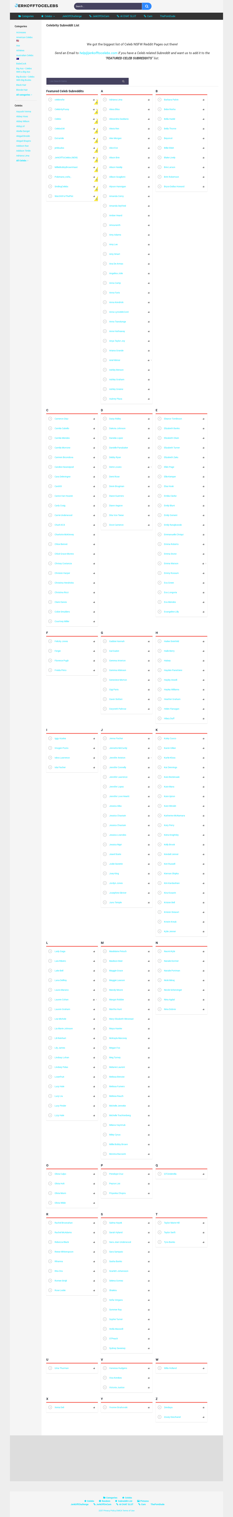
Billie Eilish (165, 148)
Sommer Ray (112, 1310)
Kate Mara (165, 787)
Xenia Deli (56, 1407)
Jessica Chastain (114, 816)
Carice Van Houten (60, 496)
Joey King (110, 874)
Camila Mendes (59, 438)
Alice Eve (110, 148)
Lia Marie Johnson (60, 1029)
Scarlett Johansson (115, 1271)
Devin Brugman (113, 486)
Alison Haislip (112, 167)
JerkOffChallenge (72, 16)
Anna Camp (111, 283)
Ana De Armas (112, 264)
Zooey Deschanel (169, 1417)
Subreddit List (125, 1501)
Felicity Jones (58, 641)
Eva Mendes (166, 602)
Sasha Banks (112, 1261)
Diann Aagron (112, 506)
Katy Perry (165, 825)
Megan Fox (111, 1048)
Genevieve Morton (114, 680)
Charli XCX (56, 525)
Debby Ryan (111, 457)
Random (106, 1501)
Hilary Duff (165, 718)
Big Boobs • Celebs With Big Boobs (25, 78)
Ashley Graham (113, 379)
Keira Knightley (168, 835)
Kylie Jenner (166, 931)
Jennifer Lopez (113, 787)
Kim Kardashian (168, 883)
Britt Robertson (168, 177)
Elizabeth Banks (168, 428)
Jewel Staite (111, 854)
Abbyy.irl (20, 126)
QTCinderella (166, 1174)
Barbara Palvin (168, 100)
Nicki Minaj (166, 980)
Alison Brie (110, 158)
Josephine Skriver (114, 893)
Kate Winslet (166, 806)
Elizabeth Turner (168, 448)
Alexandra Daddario (115, 119)
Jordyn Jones (112, 883)
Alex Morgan (112, 138)
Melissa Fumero (113, 1086)
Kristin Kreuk (166, 922)
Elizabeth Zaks (167, 457)
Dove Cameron (113, 525)
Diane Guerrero (113, 496)
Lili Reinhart (57, 1038)
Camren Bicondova (60, 457)
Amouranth (111, 225)
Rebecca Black (58, 1242)
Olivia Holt (56, 1184)
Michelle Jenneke (114, 1106)
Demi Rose (110, 477)
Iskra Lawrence (59, 758)
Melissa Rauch (112, 1096)
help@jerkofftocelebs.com (98, 53)
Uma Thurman (58, 1368)
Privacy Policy (110, 1510)
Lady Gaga (56, 951)
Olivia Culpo (57, 1174)
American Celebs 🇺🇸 (24, 39)
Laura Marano (58, 990)
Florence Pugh (58, 661)
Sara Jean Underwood (116, 1242)
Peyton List (111, 1184)
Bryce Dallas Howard (170, 187)
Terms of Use (128, 1510)
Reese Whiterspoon (60, 1252)
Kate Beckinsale (168, 777)
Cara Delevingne (59, 477)
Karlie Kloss (166, 758)
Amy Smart (111, 254)
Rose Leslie (57, 1290)
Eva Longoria (167, 592)
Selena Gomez (112, 1281)
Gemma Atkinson (114, 670)
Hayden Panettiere (169, 670)
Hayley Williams (168, 690)
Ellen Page (165, 467)
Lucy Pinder (57, 1106)
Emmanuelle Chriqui (170, 535)
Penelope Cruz (112, 1174)
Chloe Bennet (58, 544)
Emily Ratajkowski (169, 525)
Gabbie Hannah (113, 641)
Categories (28, 16)
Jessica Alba (112, 806)
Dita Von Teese (113, 515)
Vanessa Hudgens (114, 1368)
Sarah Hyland (112, 1232)
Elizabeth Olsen (168, 438)
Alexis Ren (110, 129)
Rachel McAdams (60, 1232)
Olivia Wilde (57, 1203)
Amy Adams (111, 235)
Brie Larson (166, 167)
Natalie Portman (168, 971)
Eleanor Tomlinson (169, 419)
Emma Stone (166, 554)
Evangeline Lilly (168, 612)
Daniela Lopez (112, 438)
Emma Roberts (168, 544)
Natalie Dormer (168, 961)
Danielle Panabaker (115, 448)
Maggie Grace (112, 971)
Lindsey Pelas (58, 1067)
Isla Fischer (57, 767)
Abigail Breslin (23, 136)
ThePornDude (167, 16)
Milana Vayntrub (113, 1125)
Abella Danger (23, 131)
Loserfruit (56, 1077)
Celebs (48, 16)
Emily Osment (167, 515)
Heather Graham (168, 699)
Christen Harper (59, 573)
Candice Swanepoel (61, 467)
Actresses (21, 32)
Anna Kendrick (112, 302)
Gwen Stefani (112, 699)
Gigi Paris (110, 690)
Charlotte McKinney (61, 535)
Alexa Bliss (111, 109)
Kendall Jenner (168, 854)
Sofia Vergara (112, 1300)
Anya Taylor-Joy (113, 341)
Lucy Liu (55, 1096)
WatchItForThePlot (60, 196)
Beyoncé (164, 138)
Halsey (164, 661)
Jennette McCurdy (114, 748)
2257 (101, 1510)
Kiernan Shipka (168, 874)
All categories (24, 94)
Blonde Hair (22, 90)
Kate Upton (166, 796)
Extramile (56, 138)
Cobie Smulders (59, 612)
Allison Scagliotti (113, 177)
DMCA (119, 1510)
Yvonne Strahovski (114, 1407)
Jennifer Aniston (113, 758)
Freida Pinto (57, 670)
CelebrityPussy (58, 109)
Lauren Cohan (58, 1000)
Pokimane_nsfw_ (59, 177)
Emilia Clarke (166, 496)
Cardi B (55, 486)
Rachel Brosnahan (60, 1223)
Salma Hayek (112, 1223)
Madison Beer (112, 961)
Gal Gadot (110, 651)
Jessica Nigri (112, 845)
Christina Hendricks (61, 583)
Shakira (109, 1290)
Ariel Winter (111, 360)
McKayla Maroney (114, 1038)
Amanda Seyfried (114, 206)
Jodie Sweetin (112, 864)
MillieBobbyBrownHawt (63, 167)
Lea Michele (57, 1019)
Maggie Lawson (113, 980)
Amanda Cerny (113, 196)
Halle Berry (166, 651)
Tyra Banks (166, 1242)
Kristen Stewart (168, 912)
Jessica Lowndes (114, 835)
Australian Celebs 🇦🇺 (24, 57)
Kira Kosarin (166, 893)
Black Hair (21, 85)
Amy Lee (110, 244)
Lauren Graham (59, 1009)
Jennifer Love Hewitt (115, 796)
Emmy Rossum (168, 573)
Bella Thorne (166, 129)
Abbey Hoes (22, 116)
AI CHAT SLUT (128, 16)
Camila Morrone (59, 448)
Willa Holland (167, 1368)
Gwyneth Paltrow (114, 709)
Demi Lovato (112, 467)
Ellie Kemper (166, 477)
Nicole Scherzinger (169, 990)
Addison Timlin (23, 150)
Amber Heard (112, 215)
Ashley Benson (113, 370)
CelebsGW (56, 129)
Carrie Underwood (60, 515)
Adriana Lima (22, 155)
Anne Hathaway (113, 331)
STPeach (110, 1339)
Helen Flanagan (168, 709)
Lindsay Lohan (58, 1057)
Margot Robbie (113, 1000)
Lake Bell (55, 971)
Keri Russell (166, 864)
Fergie (54, 651)
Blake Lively (166, 158)
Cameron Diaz (58, 419)
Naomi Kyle (166, 951)
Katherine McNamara (171, 816)
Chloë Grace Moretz (61, 554)
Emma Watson (167, 563)
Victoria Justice (113, 1387)
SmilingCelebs (58, 187)
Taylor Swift (166, 1232)
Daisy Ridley (111, 419)
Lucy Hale (56, 1086)
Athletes (20, 50)
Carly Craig (56, 506)
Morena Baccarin (114, 1154)
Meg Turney (111, 1057)
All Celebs (22, 160)
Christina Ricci (58, 592)
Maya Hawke (112, 1029)
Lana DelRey (57, 980)
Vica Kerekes (112, 1378)
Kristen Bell (166, 902)
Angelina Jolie (112, 273)
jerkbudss (56, 148)
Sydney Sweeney (113, 1348)
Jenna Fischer (112, 738)
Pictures (144, 1501)
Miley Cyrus (111, 1135)
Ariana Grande (112, 351)
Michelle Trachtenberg (116, 1115)
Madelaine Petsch (114, 951)
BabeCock (21, 63)
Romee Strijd (57, 1281)
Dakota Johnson (113, 428)
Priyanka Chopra (114, 1193)
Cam (149, 16)
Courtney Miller (58, 621)
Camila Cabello (58, 428)
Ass (18, 45)
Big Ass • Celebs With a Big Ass (24, 70)
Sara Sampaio (112, 1252)
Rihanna (55, 1261)
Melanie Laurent (113, 1067)
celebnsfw (56, 100)
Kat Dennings (167, 767)
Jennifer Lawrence (114, 777)
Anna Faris (111, 293)
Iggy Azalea (57, 738)
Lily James (56, 1048)
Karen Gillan (166, 748)
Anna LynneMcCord (115, 312)
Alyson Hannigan (114, 187)
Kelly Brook (166, 845)
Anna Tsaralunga (114, 322)
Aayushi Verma (23, 111)
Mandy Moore (112, 990)
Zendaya (165, 1407)
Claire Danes (57, 602)
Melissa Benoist (113, 1077)
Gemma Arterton (114, 661)
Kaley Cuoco (166, 738)
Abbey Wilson (22, 121)
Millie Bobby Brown (115, 1144)
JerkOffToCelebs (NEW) (63, 158)
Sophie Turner (112, 1319)
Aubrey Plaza (112, 399)
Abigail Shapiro (23, 141)
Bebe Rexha (166, 109)
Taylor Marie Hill (168, 1223)
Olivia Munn (57, 1193)
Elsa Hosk (165, 486)
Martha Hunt (112, 1009)
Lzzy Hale (56, 1115)
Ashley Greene (112, 389)
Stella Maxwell (112, 1329)
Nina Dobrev (166, 1009)
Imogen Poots (58, 748)
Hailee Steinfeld (168, 641)
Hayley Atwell (167, 680)
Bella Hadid (166, 119)
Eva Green (165, 583)
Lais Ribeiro (57, 961)
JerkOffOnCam (101, 16)
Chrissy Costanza (60, 563)
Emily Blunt (166, 506)
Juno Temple (112, 902)
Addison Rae (22, 146)
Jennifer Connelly (114, 767)
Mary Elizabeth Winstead (117, 1019)
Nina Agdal (166, 1000)
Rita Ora (55, 1271)
